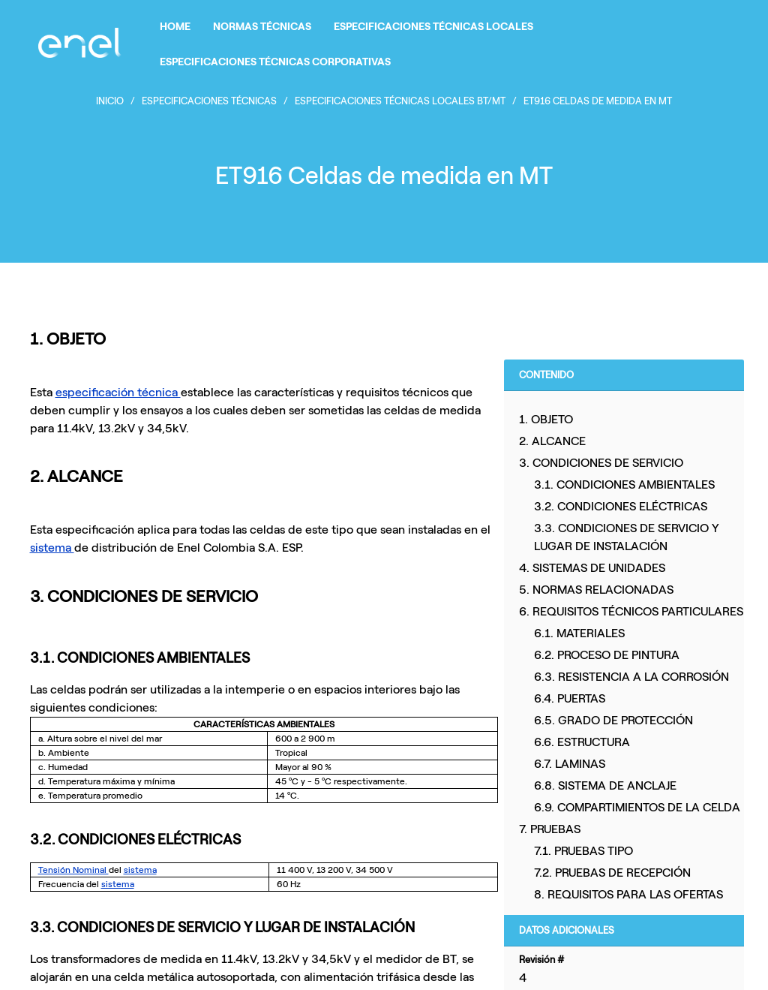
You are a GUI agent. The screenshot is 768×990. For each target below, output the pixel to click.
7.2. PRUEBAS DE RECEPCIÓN (612, 872)
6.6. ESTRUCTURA (582, 742)
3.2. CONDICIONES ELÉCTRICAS (620, 506)
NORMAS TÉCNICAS (262, 26)
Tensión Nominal (73, 870)
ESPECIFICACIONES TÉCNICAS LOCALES (433, 26)
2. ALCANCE (552, 441)
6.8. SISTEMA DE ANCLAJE (605, 785)
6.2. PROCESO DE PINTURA (607, 655)
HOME (175, 26)
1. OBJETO (546, 419)
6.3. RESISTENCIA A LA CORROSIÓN (631, 677)
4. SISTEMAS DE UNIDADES (592, 568)
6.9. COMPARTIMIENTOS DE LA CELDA (637, 807)
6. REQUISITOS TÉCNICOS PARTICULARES (631, 611)
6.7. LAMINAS (569, 764)
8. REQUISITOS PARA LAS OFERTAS (628, 894)
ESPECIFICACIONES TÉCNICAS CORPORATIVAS (275, 62)
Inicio (110, 101)
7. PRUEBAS (549, 829)
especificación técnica (118, 392)
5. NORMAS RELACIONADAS (596, 589)
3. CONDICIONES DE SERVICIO (601, 463)
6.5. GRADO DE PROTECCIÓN (613, 720)
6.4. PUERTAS (569, 698)
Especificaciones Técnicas (209, 101)
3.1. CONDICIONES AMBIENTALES (624, 484)
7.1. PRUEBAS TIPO (583, 851)
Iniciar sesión (702, 43)
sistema (52, 547)
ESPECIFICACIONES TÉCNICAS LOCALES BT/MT (400, 101)
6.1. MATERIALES (579, 633)
